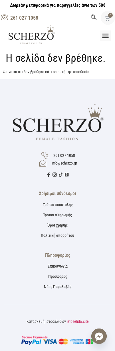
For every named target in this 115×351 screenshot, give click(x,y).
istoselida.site (78, 321)
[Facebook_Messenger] (99, 336)
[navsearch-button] (93, 18)
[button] (105, 35)
